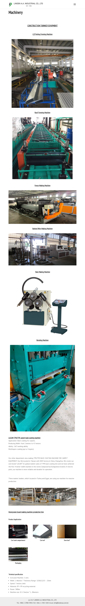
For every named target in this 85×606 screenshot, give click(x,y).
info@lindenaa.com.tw (61, 603)
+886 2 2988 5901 (26, 603)
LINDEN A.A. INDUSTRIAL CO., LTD (45, 600)
